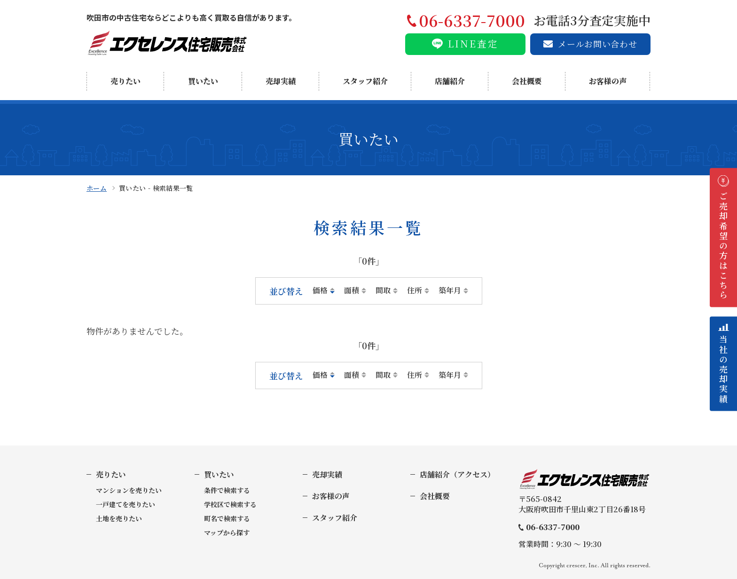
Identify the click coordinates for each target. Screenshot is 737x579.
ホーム (96, 188)
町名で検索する (227, 518)
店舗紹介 (450, 81)
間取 (383, 290)
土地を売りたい (119, 518)
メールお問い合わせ (597, 44)
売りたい (125, 81)
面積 (351, 290)
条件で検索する (227, 490)
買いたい (203, 81)
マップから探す (227, 532)
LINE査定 (473, 43)
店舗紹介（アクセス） (457, 474)
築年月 (450, 290)
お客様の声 (608, 81)
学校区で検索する (230, 504)
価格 (320, 290)
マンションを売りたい (129, 490)
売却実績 (281, 81)
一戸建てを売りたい (125, 504)
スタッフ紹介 (365, 81)
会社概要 (527, 81)
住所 (414, 290)
